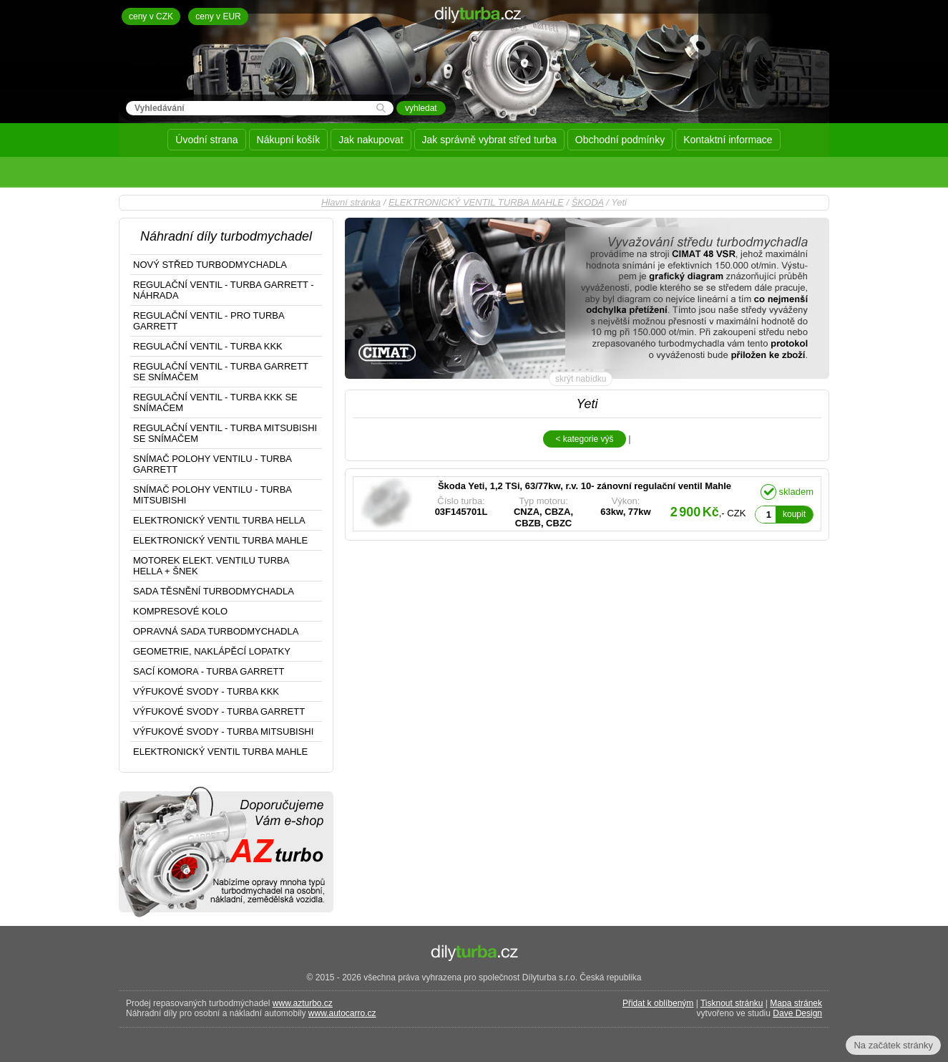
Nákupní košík (289, 139)
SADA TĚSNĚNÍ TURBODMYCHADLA (213, 591)
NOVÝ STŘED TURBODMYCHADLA (210, 264)
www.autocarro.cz (342, 1013)
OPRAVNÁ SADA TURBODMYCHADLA (215, 631)
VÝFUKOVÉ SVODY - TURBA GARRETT (219, 711)
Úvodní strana (206, 139)
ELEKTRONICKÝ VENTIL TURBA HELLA (219, 520)
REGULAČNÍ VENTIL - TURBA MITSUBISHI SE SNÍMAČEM (225, 433)
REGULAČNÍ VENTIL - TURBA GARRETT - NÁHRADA (223, 290)
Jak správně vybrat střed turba (489, 139)
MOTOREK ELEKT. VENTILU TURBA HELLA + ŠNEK (211, 565)
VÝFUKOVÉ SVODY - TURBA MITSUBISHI (223, 731)
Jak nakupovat (370, 139)
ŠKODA (588, 202)
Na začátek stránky (893, 1045)
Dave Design (797, 1013)
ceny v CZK (151, 16)
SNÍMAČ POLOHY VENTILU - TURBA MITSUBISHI (212, 495)
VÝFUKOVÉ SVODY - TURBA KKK (206, 691)
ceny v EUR (217, 16)
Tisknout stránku (731, 1003)
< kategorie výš (584, 439)
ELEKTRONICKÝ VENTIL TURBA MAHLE (476, 202)
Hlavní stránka (351, 202)
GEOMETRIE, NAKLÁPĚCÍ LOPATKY (211, 651)
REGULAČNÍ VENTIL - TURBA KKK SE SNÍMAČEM (215, 402)
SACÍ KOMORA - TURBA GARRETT (208, 671)
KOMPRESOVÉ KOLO (180, 611)
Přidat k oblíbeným (657, 1003)
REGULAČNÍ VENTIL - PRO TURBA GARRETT (209, 321)
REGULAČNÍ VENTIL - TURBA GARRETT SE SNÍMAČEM (220, 371)
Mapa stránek (796, 1003)
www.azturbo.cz (303, 1003)
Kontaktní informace (728, 139)
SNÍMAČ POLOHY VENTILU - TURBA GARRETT (212, 464)
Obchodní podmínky (620, 139)
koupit (794, 514)
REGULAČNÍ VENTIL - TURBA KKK (208, 346)
